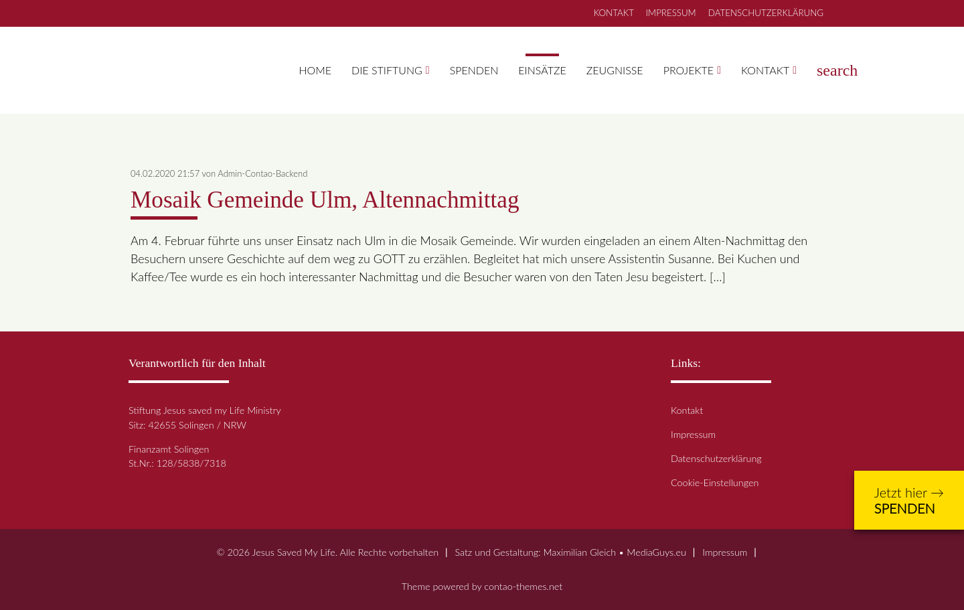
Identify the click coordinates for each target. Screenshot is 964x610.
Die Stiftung (386, 70)
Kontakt (765, 70)
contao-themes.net (523, 586)
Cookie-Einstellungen (714, 482)
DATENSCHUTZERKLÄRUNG (765, 12)
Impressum (693, 434)
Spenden (474, 70)
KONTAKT (614, 12)
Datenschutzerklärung (716, 458)
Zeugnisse (614, 70)
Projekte (688, 70)
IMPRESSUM (671, 12)
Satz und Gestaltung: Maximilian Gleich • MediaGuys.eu (570, 552)
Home (315, 70)
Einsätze (542, 70)
